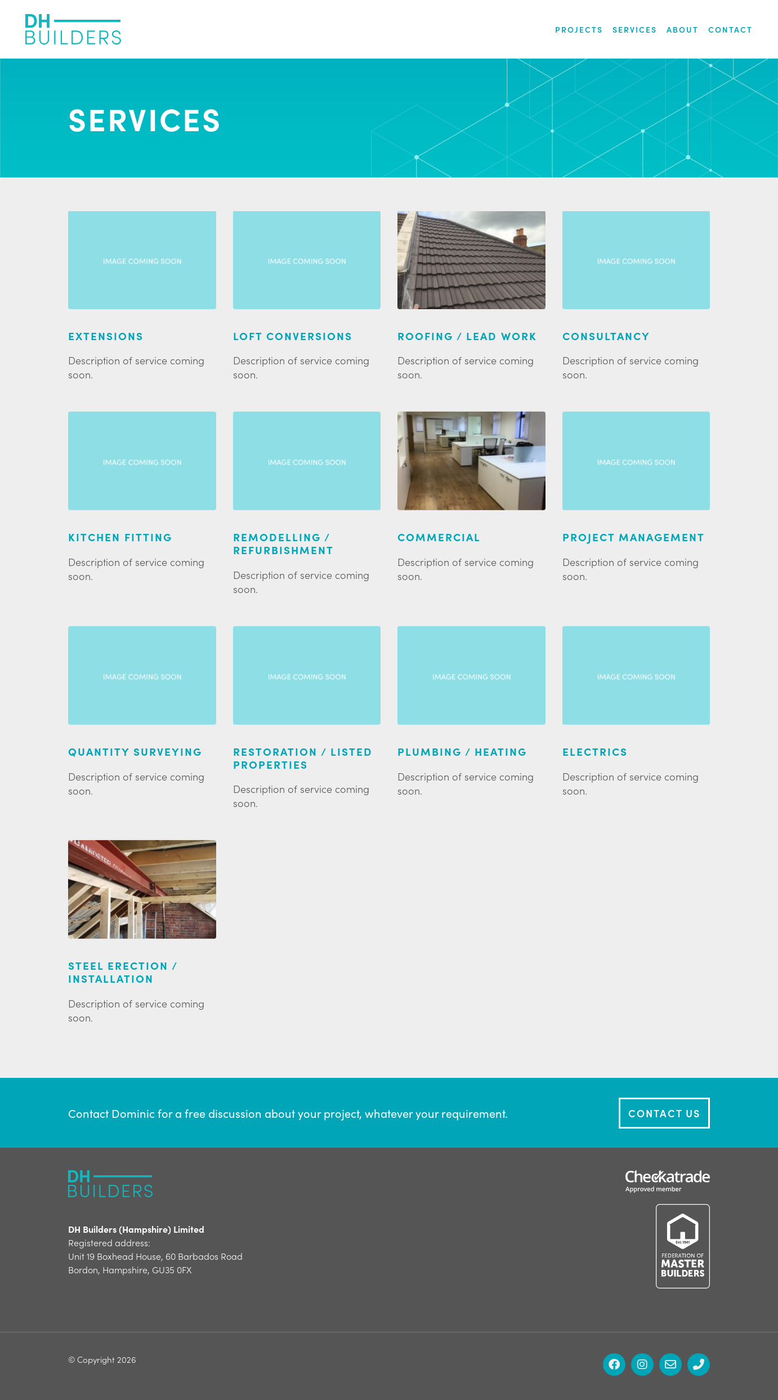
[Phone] (698, 1364)
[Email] (670, 1364)
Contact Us (664, 1113)
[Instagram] (642, 1364)
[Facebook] (614, 1364)
